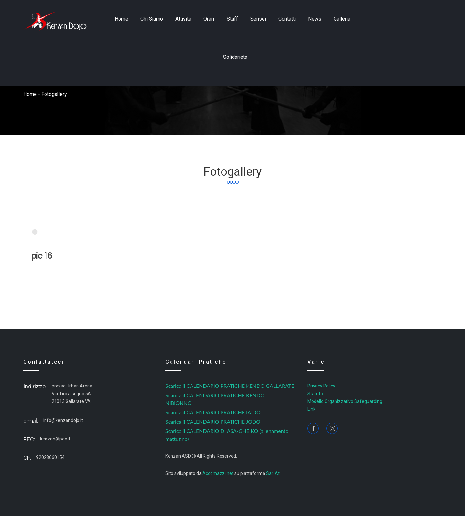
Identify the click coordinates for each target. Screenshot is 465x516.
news (314, 19)
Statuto (315, 393)
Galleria (342, 19)
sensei (258, 19)
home (121, 19)
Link (311, 409)
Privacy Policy (321, 385)
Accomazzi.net (217, 473)
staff (232, 19)
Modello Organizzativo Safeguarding (344, 401)
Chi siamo (151, 19)
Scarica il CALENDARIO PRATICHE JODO (212, 421)
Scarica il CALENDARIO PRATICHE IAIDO (213, 412)
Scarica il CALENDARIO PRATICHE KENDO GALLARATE (229, 386)
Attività (183, 19)
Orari (208, 19)
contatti (287, 19)
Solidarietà (235, 57)
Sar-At (273, 473)
